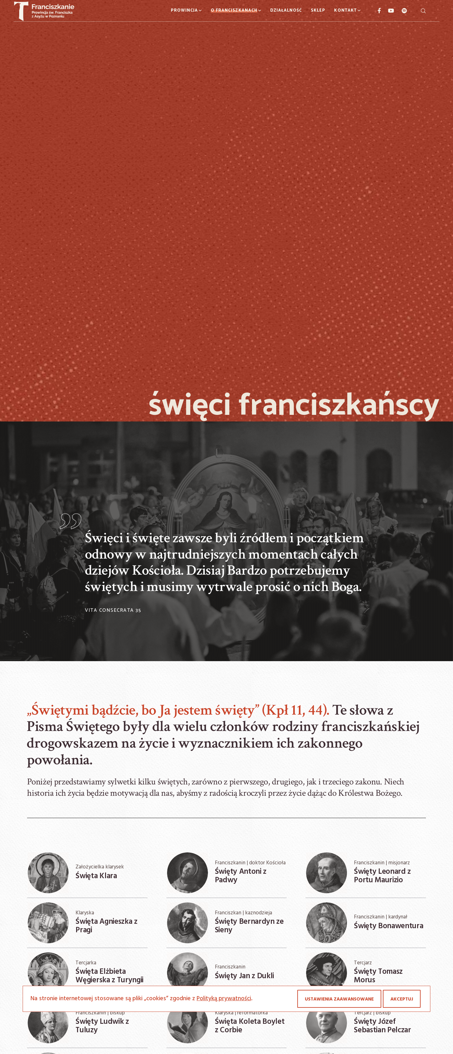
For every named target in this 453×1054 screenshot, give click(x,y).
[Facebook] (377, 10)
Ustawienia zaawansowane (339, 999)
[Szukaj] (423, 10)
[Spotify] (400, 10)
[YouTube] (387, 10)
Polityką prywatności (224, 998)
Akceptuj (401, 999)
